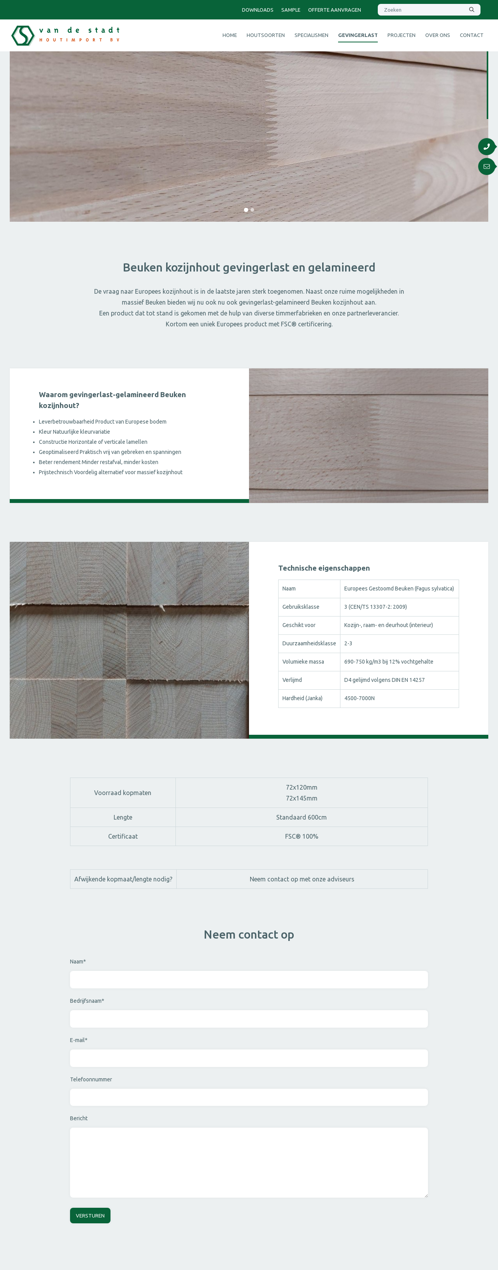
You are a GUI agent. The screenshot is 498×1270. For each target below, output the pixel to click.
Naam (78, 961)
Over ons (437, 35)
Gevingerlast (358, 35)
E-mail (79, 1040)
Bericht (79, 1118)
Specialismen (311, 35)
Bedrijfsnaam (87, 1001)
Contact (472, 35)
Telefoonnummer (91, 1079)
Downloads (258, 9)
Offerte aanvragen (334, 9)
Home (230, 35)
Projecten (402, 35)
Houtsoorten (266, 35)
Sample (290, 9)
